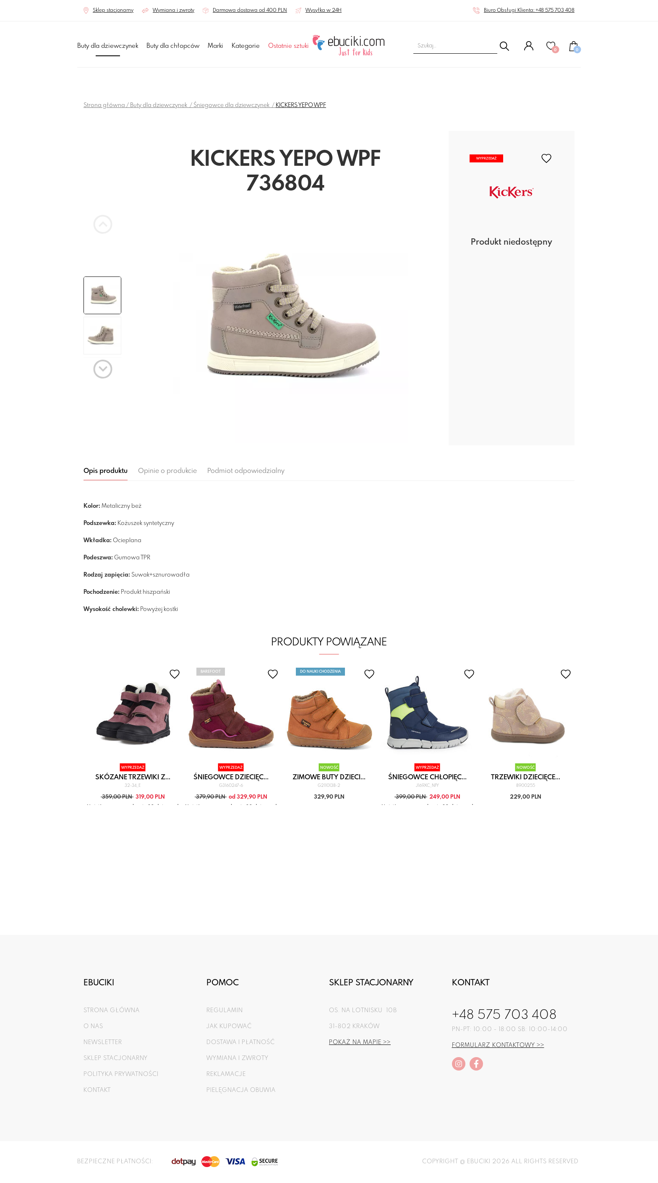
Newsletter (103, 1042)
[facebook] (476, 1064)
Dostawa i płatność (240, 1042)
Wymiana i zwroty (237, 1058)
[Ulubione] (551, 49)
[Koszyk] (573, 50)
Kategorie (246, 46)
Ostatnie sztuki (288, 46)
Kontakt (97, 1090)
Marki (215, 46)
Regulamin (224, 1010)
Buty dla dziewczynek (107, 46)
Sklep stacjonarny (116, 1058)
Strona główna (104, 105)
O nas (93, 1026)
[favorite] (546, 158)
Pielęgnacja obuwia (241, 1090)
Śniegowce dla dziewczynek (232, 105)
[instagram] (458, 1064)
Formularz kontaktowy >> (498, 1045)
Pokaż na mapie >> (360, 1042)
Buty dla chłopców (172, 46)
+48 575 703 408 (504, 1015)
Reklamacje (226, 1074)
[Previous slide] (103, 224)
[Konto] (528, 49)
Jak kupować (229, 1026)
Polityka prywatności (121, 1074)
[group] (285, 321)
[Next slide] (103, 369)
